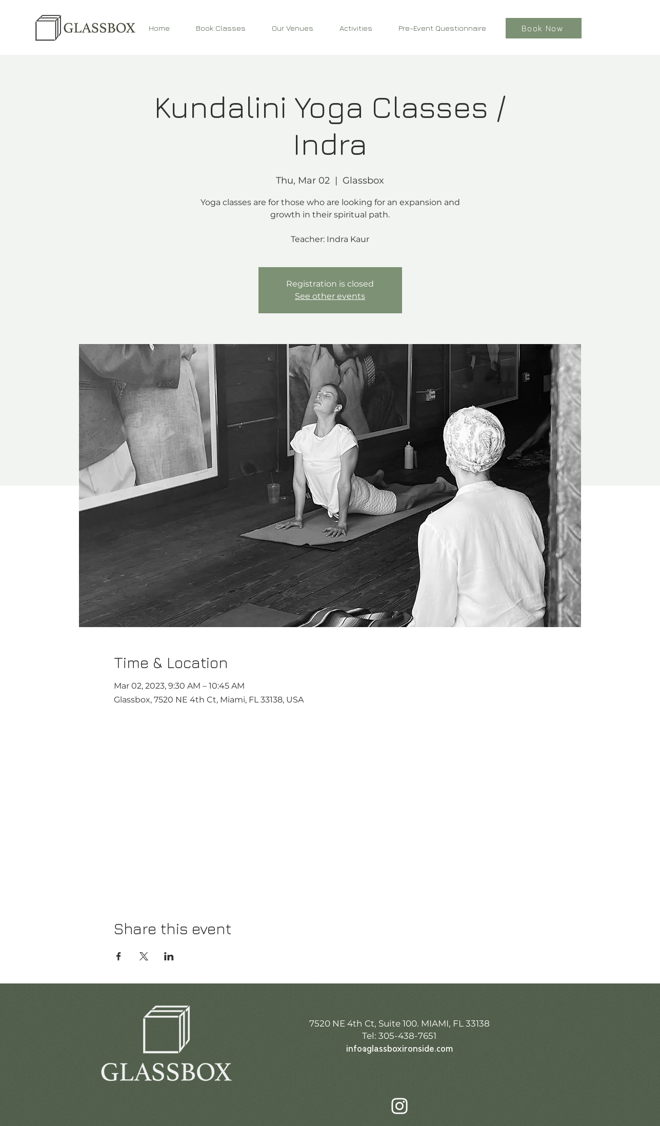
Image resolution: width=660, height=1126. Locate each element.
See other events (330, 296)
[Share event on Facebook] (119, 956)
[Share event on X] (144, 956)
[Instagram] (399, 1106)
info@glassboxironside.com (399, 1049)
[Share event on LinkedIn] (169, 956)
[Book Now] (544, 28)
